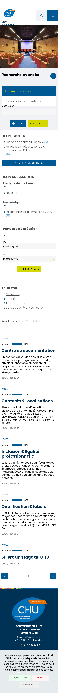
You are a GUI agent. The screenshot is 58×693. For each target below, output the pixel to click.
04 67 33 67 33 (29, 644)
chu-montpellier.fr (8, 23)
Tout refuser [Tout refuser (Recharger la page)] (40, 678)
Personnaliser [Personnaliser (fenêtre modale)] (29, 685)
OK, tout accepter (20, 678)
